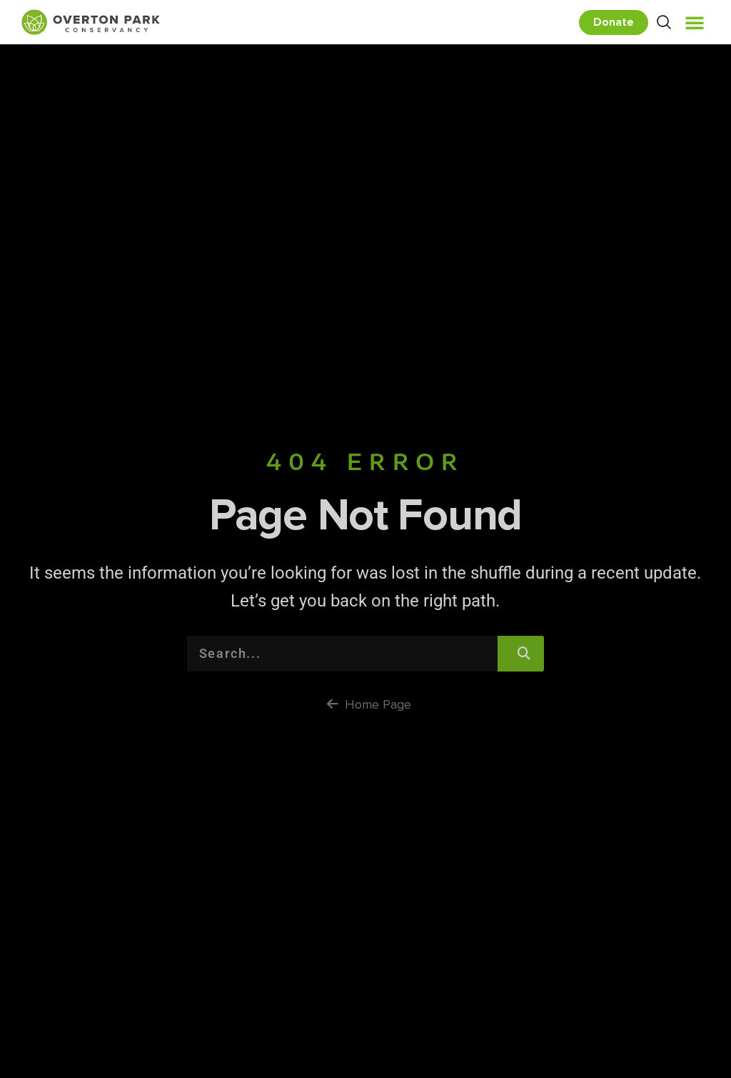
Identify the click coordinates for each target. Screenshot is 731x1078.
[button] (695, 22)
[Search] (521, 654)
